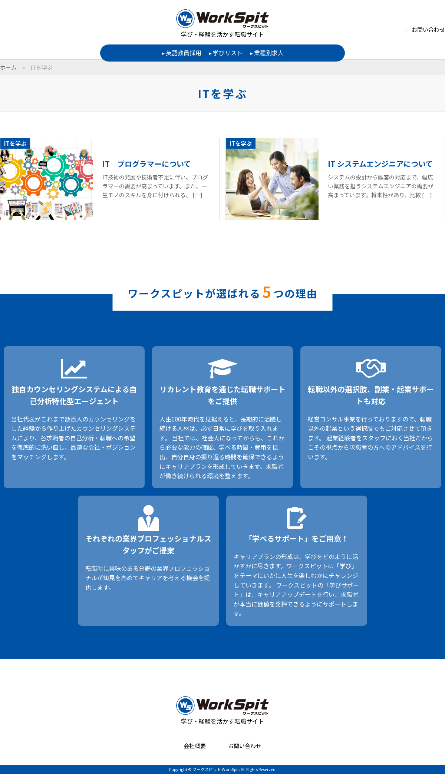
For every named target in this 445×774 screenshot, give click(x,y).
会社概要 (195, 746)
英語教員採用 (183, 52)
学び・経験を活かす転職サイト (222, 24)
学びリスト (228, 52)
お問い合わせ (428, 29)
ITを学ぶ (41, 67)
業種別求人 (269, 52)
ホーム (8, 67)
